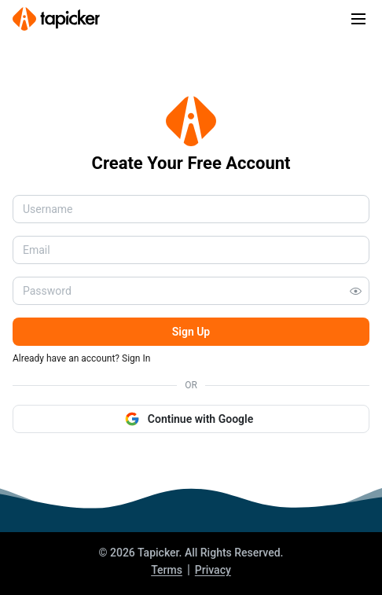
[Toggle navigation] (358, 19)
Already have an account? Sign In (81, 358)
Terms (166, 570)
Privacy (213, 570)
